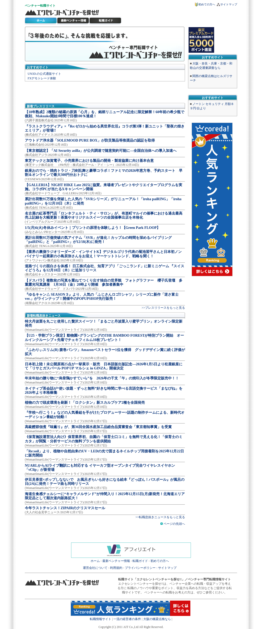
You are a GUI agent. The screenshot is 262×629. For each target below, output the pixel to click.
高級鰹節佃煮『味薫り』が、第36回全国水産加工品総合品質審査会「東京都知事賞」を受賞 (98, 427)
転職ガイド (140, 561)
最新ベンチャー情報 (73, 21)
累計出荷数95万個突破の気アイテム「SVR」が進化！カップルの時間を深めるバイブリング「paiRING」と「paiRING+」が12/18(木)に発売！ (98, 240)
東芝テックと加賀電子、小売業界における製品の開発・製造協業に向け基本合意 (89, 161)
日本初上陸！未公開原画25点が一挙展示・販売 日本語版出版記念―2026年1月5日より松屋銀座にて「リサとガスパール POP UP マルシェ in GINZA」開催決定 (103, 366)
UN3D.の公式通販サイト (44, 74)
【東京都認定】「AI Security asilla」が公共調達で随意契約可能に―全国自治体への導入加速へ (101, 151)
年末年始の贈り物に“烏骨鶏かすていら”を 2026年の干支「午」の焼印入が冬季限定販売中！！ (102, 378)
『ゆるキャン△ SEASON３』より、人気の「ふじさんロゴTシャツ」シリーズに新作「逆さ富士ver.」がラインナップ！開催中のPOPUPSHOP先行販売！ (102, 297)
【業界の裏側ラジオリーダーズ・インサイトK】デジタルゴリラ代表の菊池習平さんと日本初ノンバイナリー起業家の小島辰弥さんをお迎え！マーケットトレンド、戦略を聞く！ (103, 254)
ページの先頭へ (172, 524)
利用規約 (116, 568)
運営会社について (95, 568)
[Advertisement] (105, 91)
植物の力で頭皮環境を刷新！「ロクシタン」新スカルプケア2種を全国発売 (85, 402)
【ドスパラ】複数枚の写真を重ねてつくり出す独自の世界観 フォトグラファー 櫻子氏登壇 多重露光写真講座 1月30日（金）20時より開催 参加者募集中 (103, 282)
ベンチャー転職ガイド (105, 21)
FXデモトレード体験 (42, 78)
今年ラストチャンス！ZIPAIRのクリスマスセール (65, 508)
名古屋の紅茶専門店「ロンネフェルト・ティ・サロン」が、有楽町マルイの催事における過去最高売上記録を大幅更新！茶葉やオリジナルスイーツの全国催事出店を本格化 (103, 215)
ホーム (95, 561)
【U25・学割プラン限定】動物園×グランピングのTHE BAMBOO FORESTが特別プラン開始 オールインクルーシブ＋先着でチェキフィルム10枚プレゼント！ (104, 338)
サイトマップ (228, 4)
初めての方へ (206, 4)
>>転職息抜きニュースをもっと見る (160, 517)
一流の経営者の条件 (127, 619)
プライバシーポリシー (140, 568)
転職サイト (48, 5)
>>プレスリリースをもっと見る (163, 308)
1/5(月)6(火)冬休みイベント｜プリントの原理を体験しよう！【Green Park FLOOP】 (92, 228)
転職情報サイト (100, 619)
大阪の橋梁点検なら (157, 619)
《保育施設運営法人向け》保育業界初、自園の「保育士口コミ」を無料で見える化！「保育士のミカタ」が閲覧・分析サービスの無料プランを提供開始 (103, 439)
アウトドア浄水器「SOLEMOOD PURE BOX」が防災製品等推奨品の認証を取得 (90, 140)
